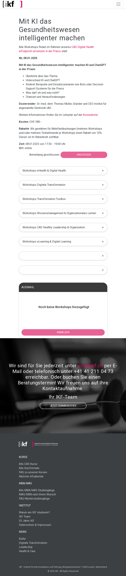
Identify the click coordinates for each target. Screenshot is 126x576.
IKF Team (24, 516)
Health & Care (27, 551)
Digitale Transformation (33, 542)
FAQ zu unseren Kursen (33, 472)
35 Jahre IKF (26, 520)
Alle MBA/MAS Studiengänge (37, 490)
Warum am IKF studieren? (34, 512)
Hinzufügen (84, 154)
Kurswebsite (90, 114)
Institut (25, 505)
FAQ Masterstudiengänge (34, 498)
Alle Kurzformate (29, 468)
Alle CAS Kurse (28, 464)
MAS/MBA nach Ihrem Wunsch (37, 494)
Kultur (22, 538)
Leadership (26, 547)
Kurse (23, 457)
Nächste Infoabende (31, 476)
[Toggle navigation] (118, 4)
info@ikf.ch (90, 365)
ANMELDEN (63, 332)
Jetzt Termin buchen (63, 405)
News (23, 531)
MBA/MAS (25, 483)
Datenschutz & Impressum (35, 524)
